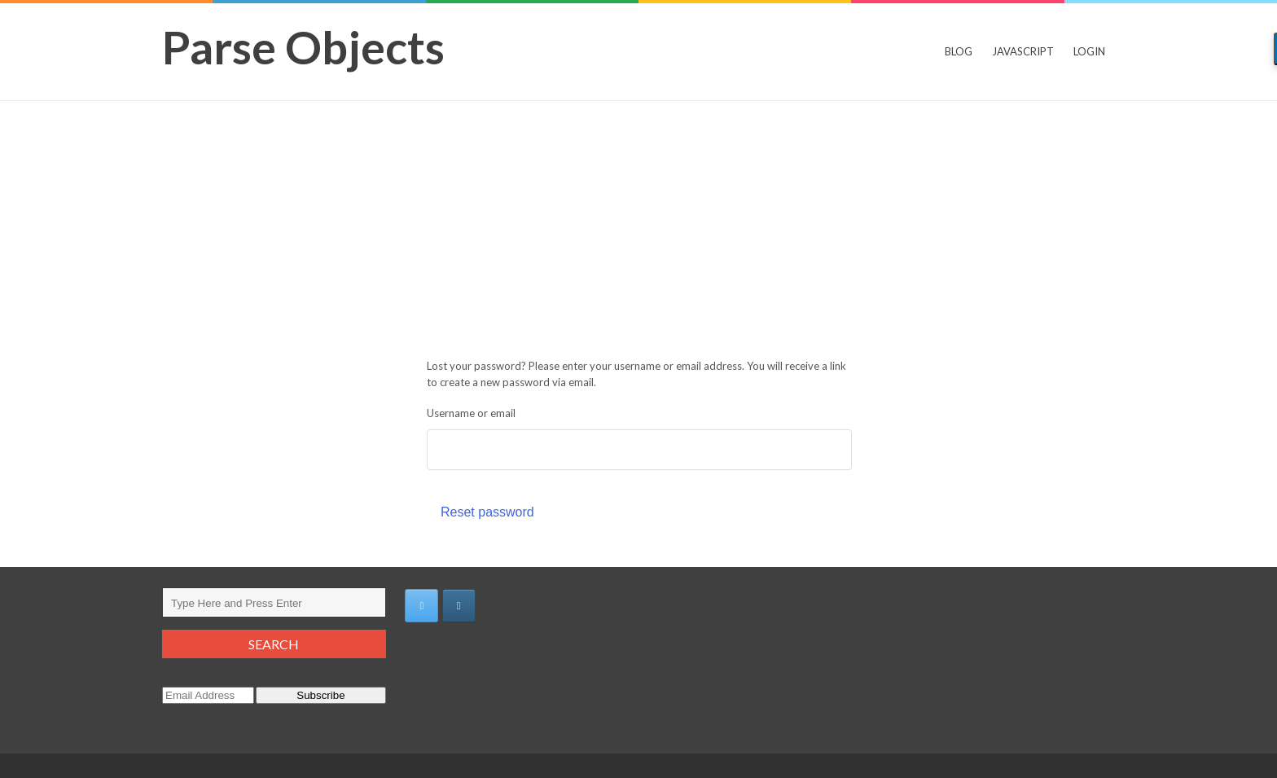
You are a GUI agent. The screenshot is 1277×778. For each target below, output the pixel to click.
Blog (958, 51)
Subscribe (320, 695)
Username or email (471, 413)
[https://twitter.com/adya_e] (421, 605)
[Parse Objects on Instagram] (459, 605)
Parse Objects (303, 47)
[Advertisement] (638, 223)
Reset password (487, 512)
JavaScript (1023, 51)
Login (1089, 51)
